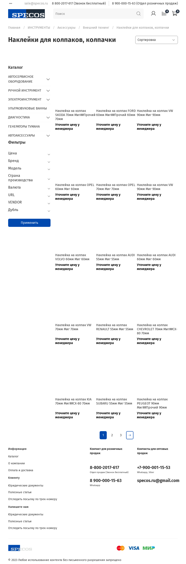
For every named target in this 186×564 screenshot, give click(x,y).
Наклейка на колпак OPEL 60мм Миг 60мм (74, 187)
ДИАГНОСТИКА (19, 117)
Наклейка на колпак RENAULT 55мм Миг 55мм (114, 327)
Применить (29, 223)
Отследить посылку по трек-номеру (32, 499)
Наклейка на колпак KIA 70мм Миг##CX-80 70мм (73, 401)
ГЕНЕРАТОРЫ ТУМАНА (24, 126)
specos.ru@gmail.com (158, 480)
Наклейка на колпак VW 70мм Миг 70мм (73, 327)
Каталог (13, 456)
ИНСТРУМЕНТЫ (39, 28)
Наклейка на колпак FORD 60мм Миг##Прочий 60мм (116, 113)
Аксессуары (66, 28)
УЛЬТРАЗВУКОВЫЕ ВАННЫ (27, 108)
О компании (16, 463)
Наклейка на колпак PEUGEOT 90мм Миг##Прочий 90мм (152, 403)
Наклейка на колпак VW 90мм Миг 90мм (155, 113)
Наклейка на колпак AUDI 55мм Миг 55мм (115, 257)
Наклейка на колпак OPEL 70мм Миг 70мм (115, 187)
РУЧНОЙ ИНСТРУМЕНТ (24, 90)
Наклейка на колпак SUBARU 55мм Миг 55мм (114, 401)
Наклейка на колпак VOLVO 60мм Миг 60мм (72, 257)
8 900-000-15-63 (106, 480)
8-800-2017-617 (104, 467)
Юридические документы (25, 485)
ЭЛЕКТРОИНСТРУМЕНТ (24, 99)
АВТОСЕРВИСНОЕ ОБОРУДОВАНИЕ (21, 79)
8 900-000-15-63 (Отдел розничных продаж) (145, 3)
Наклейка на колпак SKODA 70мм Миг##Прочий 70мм (75, 115)
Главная (14, 28)
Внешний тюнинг (96, 28)
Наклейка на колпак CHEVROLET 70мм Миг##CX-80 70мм (157, 329)
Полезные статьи (20, 492)
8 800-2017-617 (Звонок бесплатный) (79, 3)
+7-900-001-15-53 (153, 467)
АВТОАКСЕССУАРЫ (21, 135)
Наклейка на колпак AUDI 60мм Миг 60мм (156, 257)
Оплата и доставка (20, 470)
